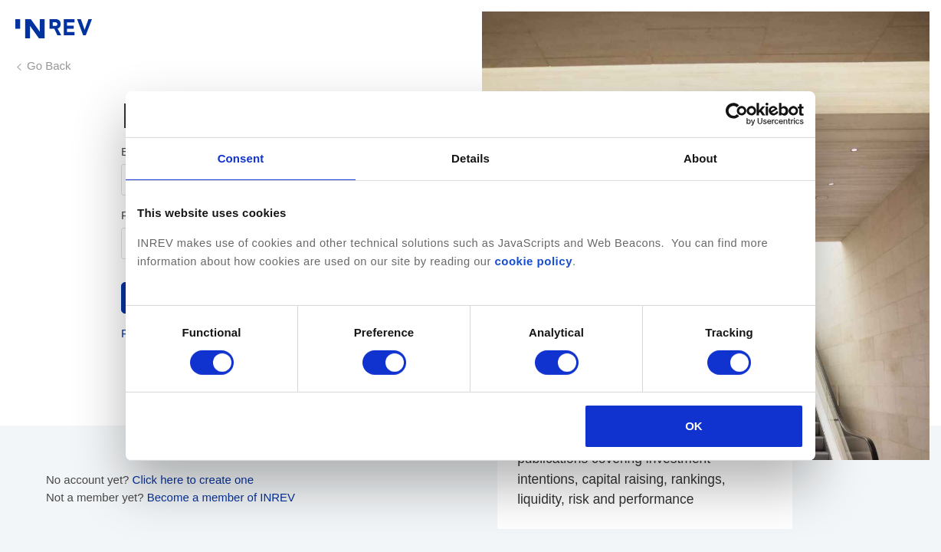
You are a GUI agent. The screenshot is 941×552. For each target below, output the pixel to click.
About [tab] (700, 158)
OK (694, 425)
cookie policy (533, 261)
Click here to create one (193, 479)
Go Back (49, 65)
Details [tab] (470, 158)
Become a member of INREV (221, 497)
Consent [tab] (241, 158)
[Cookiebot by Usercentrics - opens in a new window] (737, 114)
